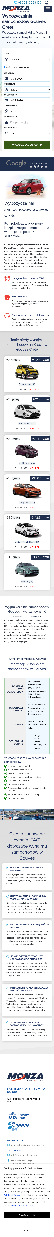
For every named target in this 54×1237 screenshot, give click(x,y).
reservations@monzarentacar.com (28, 1145)
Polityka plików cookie (13, 1195)
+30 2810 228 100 (29, 2)
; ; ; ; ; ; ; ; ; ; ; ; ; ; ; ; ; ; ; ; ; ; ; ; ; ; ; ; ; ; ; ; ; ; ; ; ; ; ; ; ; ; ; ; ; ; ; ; (27, 89)
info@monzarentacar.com (24, 1155)
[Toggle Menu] (48, 8)
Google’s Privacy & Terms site (24, 1205)
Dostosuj (27, 1223)
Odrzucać (27, 1230)
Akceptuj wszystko (27, 1215)
